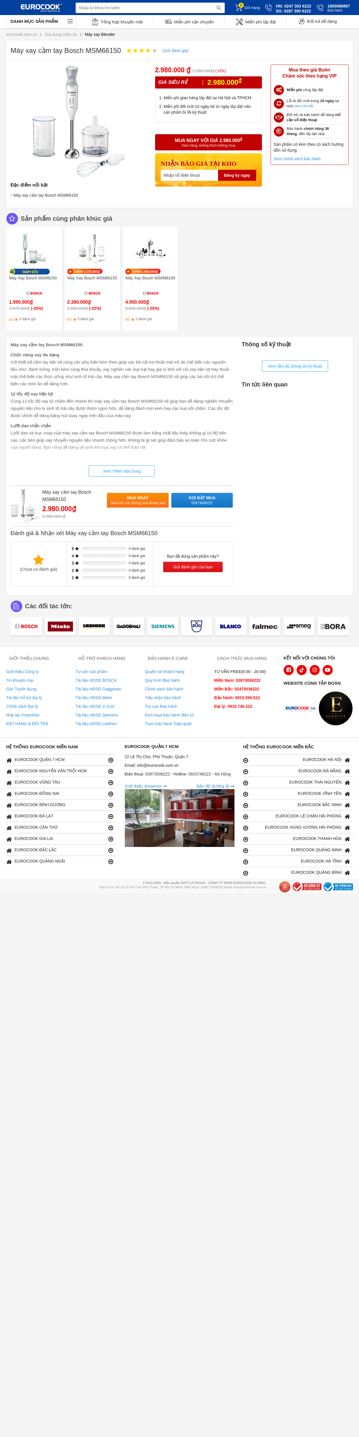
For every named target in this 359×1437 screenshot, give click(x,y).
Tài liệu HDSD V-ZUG (95, 706)
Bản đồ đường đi (215, 786)
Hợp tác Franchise (23, 715)
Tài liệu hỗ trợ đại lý (24, 697)
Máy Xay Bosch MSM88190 (150, 278)
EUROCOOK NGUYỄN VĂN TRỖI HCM (59, 771)
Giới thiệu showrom (146, 786)
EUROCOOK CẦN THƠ (59, 827)
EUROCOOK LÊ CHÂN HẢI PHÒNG (296, 816)
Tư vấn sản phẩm (91, 671)
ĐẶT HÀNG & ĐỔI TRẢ (27, 723)
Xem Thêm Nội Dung (122, 471)
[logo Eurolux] (337, 709)
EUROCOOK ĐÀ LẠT (59, 816)
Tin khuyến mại (20, 680)
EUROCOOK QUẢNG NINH (296, 850)
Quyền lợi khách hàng (165, 671)
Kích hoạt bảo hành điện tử (169, 715)
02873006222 (158, 774)
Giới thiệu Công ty (22, 671)
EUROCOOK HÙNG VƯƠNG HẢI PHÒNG (296, 827)
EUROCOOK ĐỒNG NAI (59, 794)
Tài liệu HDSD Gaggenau (98, 689)
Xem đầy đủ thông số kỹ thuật (295, 366)
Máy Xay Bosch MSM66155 (92, 278)
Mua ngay (138, 500)
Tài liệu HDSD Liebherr (96, 723)
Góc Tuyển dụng (21, 689)
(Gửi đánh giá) (176, 50)
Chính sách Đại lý (22, 706)
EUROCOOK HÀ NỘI (296, 760)
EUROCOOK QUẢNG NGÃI (59, 861)
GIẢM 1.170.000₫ (87, 271)
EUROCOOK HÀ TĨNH (296, 861)
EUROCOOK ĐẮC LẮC (59, 850)
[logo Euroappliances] (302, 709)
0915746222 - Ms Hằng (209, 774)
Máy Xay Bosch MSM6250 (33, 278)
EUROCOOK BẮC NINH (296, 805)
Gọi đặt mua (202, 500)
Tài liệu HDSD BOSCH (96, 680)
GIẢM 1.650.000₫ (145, 271)
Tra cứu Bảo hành (161, 706)
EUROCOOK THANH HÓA (296, 839)
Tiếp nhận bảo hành (163, 697)
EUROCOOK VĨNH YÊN (296, 794)
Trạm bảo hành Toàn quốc (168, 723)
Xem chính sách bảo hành (297, 158)
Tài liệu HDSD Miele (94, 697)
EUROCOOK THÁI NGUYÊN (296, 782)
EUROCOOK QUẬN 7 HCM (59, 760)
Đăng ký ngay (237, 175)
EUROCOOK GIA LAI (59, 839)
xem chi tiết (303, 106)
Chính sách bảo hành (164, 689)
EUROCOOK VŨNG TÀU (59, 782)
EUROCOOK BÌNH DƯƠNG (59, 805)
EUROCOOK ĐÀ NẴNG (296, 771)
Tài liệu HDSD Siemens (97, 715)
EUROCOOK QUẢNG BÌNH (296, 872)
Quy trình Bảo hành (162, 680)
